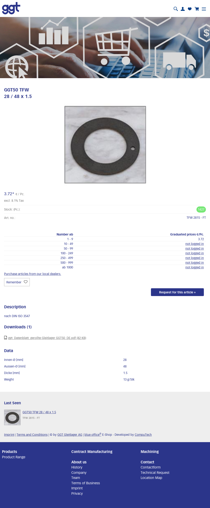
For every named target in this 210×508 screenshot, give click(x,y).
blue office (92, 434)
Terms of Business (85, 483)
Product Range (13, 457)
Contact (147, 462)
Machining (150, 451)
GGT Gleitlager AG (69, 434)
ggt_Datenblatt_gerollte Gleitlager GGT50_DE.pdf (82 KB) (45, 338)
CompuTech (143, 434)
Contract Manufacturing (91, 451)
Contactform (151, 467)
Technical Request (155, 472)
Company (79, 472)
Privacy (77, 493)
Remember (16, 282)
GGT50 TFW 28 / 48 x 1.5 (39, 412)
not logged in (194, 244)
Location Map (151, 477)
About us (79, 462)
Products (9, 451)
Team (75, 477)
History (76, 467)
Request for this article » (177, 292)
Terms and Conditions (32, 434)
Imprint (9, 434)
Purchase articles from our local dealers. (32, 274)
